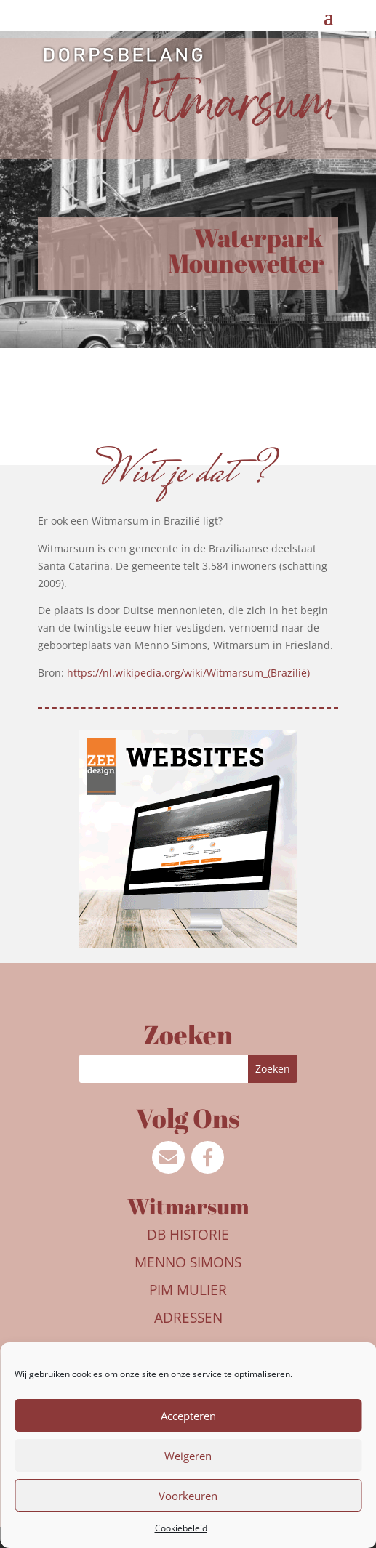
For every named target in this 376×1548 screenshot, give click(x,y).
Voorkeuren (188, 1495)
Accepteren (188, 1415)
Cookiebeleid (181, 1528)
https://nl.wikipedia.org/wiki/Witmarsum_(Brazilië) (188, 673)
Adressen (188, 1317)
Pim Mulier (188, 1290)
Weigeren (188, 1455)
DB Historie (188, 1234)
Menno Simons (188, 1262)
